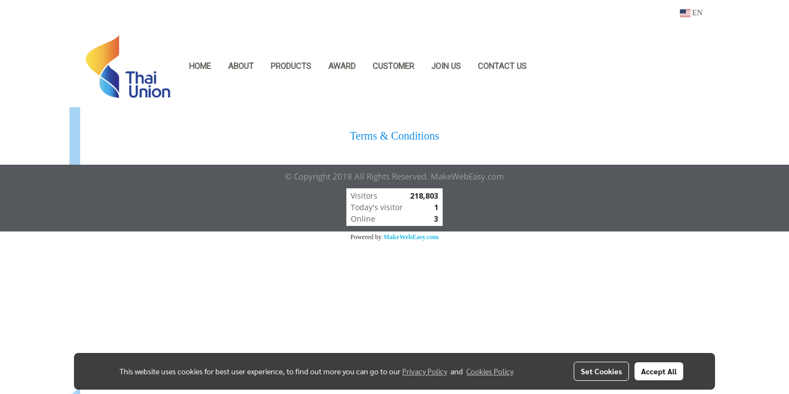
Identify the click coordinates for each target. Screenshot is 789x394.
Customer (393, 66)
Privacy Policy (424, 371)
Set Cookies (601, 371)
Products (291, 66)
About (241, 66)
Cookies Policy (489, 371)
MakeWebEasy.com (411, 237)
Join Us (446, 66)
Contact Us (502, 66)
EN (691, 13)
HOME (200, 66)
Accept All (659, 371)
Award (342, 66)
